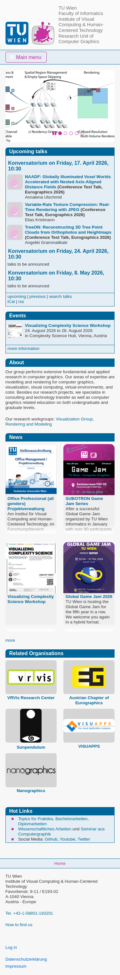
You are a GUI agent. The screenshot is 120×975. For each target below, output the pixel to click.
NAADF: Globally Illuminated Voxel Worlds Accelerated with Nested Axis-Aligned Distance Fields (68, 181)
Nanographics (31, 790)
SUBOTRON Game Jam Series (84, 501)
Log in (11, 947)
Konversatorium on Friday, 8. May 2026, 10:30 (56, 275)
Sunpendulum (31, 747)
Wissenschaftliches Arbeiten (44, 829)
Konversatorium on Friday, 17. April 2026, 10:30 (58, 165)
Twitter (83, 839)
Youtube (67, 839)
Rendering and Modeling (28, 424)
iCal (11, 301)
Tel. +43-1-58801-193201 (29, 913)
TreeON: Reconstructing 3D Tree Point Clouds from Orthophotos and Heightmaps (68, 230)
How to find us (18, 924)
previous (37, 296)
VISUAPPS (89, 746)
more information (23, 348)
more (10, 640)
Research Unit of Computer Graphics (79, 39)
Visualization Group (74, 419)
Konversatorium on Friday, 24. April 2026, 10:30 (58, 254)
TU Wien (68, 8)
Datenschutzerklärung (26, 959)
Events (17, 315)
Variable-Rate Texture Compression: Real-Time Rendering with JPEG (67, 207)
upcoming (16, 296)
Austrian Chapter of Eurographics (89, 700)
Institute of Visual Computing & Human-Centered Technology (81, 25)
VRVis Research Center (31, 697)
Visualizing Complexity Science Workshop (68, 325)
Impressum (16, 966)
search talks (60, 296)
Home (60, 863)
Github (51, 839)
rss (21, 301)
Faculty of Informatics (81, 13)
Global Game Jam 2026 (89, 596)
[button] (26, 57)
